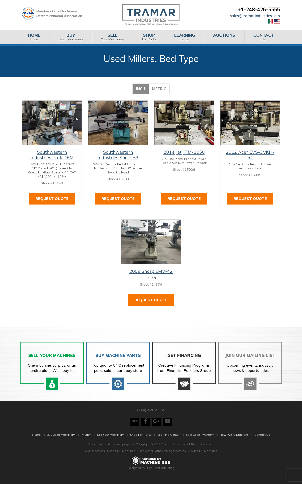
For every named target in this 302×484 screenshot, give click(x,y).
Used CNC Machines (121, 456)
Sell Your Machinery (110, 439)
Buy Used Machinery (61, 439)
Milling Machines (175, 456)
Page (34, 37)
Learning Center (169, 439)
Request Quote (52, 198)
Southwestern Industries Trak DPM (52, 154)
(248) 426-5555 (151, 414)
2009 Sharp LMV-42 (151, 271)
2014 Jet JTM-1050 (184, 152)
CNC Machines (95, 456)
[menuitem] (34, 37)
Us (263, 37)
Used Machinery (70, 37)
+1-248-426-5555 (259, 9)
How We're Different (234, 439)
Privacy (86, 439)
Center (184, 37)
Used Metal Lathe (149, 456)
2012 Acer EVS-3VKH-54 (250, 154)
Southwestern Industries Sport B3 (118, 154)
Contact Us (262, 439)
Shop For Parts (140, 439)
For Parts (149, 37)
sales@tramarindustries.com (255, 15)
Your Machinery (112, 37)
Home (36, 439)
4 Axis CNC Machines (202, 456)
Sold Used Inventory (199, 439)
